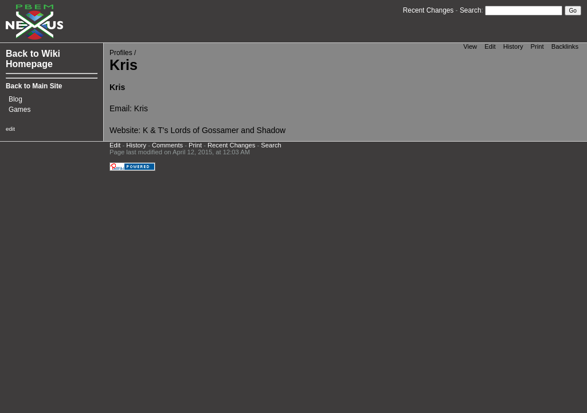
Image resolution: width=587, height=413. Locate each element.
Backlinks (564, 46)
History (513, 46)
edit (10, 129)
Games (19, 110)
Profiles (120, 53)
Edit (489, 46)
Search (471, 10)
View (470, 46)
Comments (167, 145)
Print (537, 46)
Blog (15, 99)
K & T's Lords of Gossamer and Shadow (214, 130)
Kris (141, 108)
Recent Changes (428, 10)
